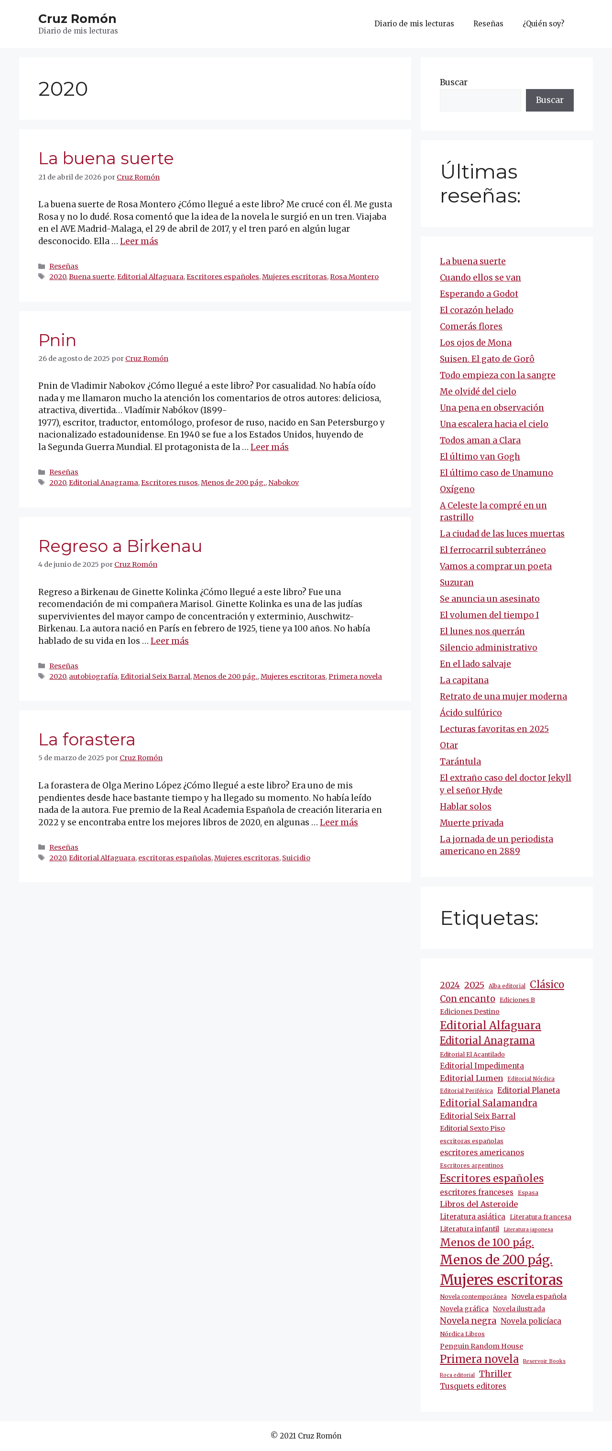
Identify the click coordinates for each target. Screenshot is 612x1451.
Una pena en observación (492, 408)
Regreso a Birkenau (120, 546)
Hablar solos (466, 806)
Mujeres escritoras (294, 276)
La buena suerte (106, 158)
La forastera (87, 739)
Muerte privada (471, 823)
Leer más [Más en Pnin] (270, 447)
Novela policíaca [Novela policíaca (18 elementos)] (531, 1321)
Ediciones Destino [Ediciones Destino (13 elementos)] (470, 1011)
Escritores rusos (169, 482)
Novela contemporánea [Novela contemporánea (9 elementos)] (473, 1296)
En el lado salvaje (475, 664)
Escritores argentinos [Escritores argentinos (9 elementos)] (471, 1165)
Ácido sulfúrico (471, 713)
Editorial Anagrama (103, 482)
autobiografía (93, 676)
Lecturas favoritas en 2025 (494, 729)
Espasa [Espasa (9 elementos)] (528, 1192)
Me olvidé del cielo (478, 391)
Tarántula (460, 761)
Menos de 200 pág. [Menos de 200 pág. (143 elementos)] (496, 1260)
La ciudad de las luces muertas (502, 534)
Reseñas (488, 23)
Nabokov (283, 482)
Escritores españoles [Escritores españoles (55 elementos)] (492, 1178)
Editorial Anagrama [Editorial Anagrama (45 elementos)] (487, 1040)
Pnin (57, 340)
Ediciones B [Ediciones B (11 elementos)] (517, 1000)
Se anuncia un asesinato (490, 599)
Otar (449, 745)
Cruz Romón (77, 18)
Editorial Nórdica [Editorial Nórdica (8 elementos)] (531, 1079)
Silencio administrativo (488, 647)
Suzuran (457, 582)
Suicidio (296, 858)
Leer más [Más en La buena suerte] (139, 241)
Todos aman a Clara (480, 440)
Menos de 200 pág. (233, 482)
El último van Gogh (480, 456)
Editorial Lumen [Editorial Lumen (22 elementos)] (471, 1078)
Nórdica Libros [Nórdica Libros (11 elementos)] (462, 1334)
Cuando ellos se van (480, 277)
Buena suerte (91, 276)
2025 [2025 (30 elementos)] (474, 984)
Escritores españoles (222, 276)
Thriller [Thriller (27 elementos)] (495, 1374)
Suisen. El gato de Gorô (487, 359)
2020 (57, 276)
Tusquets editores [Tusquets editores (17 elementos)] (473, 1386)
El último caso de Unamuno (496, 473)
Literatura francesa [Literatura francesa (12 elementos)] (540, 1217)
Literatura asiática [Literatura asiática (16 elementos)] (472, 1217)
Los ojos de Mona (476, 342)
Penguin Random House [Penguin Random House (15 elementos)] (481, 1346)
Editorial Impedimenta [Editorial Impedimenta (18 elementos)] (482, 1065)
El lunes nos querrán (482, 631)
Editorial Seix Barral (155, 676)
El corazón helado (477, 310)
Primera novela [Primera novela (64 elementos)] (479, 1359)
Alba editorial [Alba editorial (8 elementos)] (507, 986)
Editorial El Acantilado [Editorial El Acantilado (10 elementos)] (472, 1054)
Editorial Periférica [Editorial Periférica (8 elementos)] (466, 1091)
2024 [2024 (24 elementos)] (450, 985)
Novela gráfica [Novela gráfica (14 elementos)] (464, 1309)
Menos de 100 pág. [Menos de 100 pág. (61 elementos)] (487, 1242)
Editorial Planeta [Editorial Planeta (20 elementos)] (528, 1090)
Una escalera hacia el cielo (494, 424)
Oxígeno (457, 489)
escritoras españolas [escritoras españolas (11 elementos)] (471, 1141)
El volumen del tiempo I (489, 615)
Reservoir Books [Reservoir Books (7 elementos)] (544, 1361)
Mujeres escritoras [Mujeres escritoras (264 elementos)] (501, 1280)
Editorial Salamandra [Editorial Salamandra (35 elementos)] (488, 1103)
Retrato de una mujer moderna (503, 696)
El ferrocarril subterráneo (493, 550)
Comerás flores (471, 326)
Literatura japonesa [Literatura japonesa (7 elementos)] (528, 1229)
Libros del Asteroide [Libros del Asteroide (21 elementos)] (479, 1204)
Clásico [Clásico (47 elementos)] (547, 985)
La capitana (464, 680)
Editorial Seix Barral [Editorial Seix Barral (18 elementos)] (477, 1116)
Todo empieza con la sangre (498, 375)
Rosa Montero (354, 276)
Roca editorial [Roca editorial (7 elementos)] (457, 1375)
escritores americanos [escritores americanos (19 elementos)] (482, 1152)
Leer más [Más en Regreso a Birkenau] (170, 641)
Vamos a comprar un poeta (496, 566)
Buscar (454, 82)
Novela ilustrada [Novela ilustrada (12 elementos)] (519, 1309)
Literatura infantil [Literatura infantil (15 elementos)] (469, 1229)
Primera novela (355, 676)
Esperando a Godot (479, 294)
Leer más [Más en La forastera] (339, 822)
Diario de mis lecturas (414, 23)
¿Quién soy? (543, 23)
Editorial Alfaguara (150, 276)
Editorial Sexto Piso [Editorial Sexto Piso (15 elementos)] (472, 1128)
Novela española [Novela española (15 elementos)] (539, 1296)
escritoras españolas (174, 858)
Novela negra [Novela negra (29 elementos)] (468, 1321)
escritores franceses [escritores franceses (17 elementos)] (477, 1192)
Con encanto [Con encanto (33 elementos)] (467, 998)
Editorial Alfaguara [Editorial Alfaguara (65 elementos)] (490, 1025)
